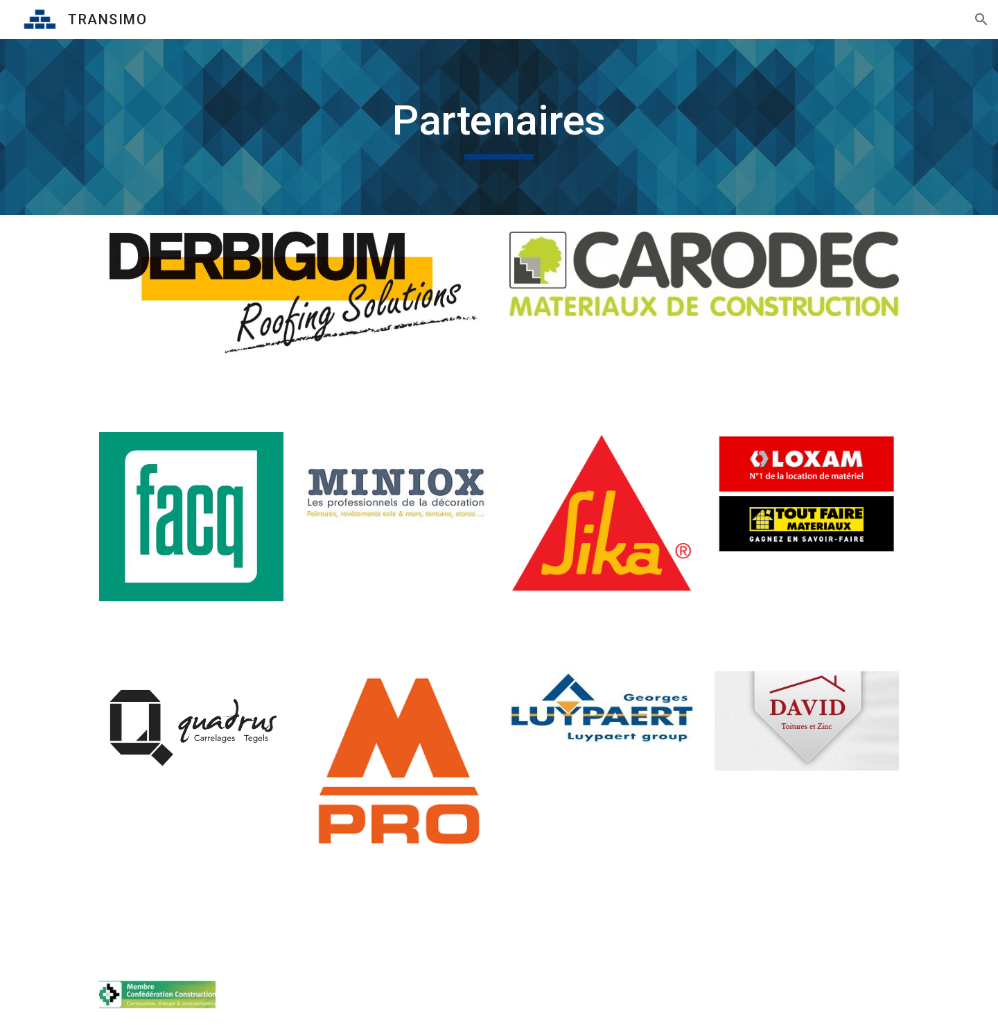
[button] (981, 19)
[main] (499, 127)
